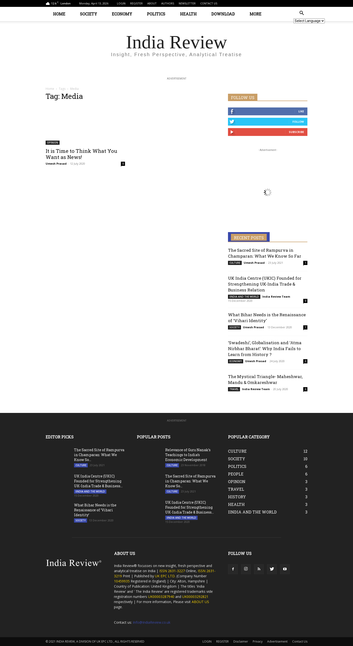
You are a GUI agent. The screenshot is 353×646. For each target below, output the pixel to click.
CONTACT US (208, 3)
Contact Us (299, 641)
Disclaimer (240, 641)
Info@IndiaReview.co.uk (151, 622)
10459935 (122, 581)
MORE (255, 13)
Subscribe (296, 132)
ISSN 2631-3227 (172, 570)
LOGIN (121, 3)
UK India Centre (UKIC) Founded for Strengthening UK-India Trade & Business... (98, 481)
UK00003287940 (161, 596)
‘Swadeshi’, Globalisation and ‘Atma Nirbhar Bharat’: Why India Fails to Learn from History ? (265, 348)
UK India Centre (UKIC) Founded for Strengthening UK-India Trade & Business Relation (265, 284)
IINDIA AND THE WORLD (244, 296)
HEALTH (188, 13)
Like (301, 111)
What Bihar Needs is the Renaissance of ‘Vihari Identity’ (95, 510)
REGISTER (136, 3)
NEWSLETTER (187, 3)
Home (50, 89)
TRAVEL (234, 389)
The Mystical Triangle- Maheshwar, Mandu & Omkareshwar (265, 379)
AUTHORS (167, 3)
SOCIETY (88, 13)
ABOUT (152, 3)
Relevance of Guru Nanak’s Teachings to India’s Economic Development (188, 455)
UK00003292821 (195, 596)
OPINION (52, 142)
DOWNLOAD (223, 13)
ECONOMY (122, 13)
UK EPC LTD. (165, 576)
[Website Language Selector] (309, 20)
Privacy (258, 641)
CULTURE (234, 262)
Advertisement (277, 641)
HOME (59, 13)
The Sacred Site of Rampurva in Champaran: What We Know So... (99, 455)
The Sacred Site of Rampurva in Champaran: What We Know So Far (264, 253)
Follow (298, 121)
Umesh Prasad (56, 163)
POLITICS (156, 13)
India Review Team (276, 296)
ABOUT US (200, 601)
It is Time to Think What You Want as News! (81, 153)
